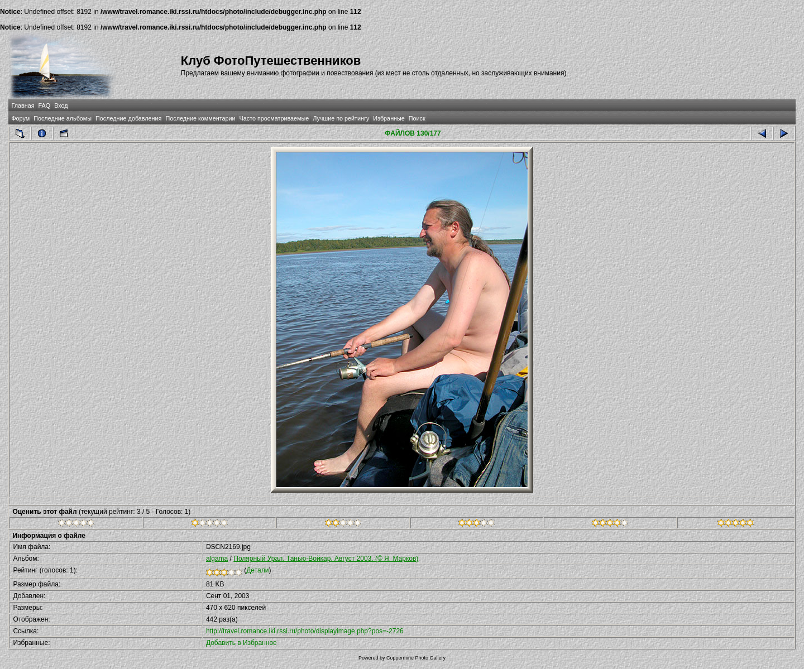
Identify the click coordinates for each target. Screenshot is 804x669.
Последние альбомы (63, 118)
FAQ (45, 105)
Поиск (417, 118)
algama (217, 558)
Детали (257, 570)
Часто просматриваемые (274, 118)
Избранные (388, 118)
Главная (22, 105)
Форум (20, 118)
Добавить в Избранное (241, 643)
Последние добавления (128, 118)
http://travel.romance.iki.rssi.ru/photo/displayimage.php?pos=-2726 (305, 631)
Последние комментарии (200, 118)
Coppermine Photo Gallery (416, 658)
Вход (61, 105)
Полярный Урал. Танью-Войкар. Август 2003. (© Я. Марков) (325, 558)
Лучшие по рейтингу (341, 118)
